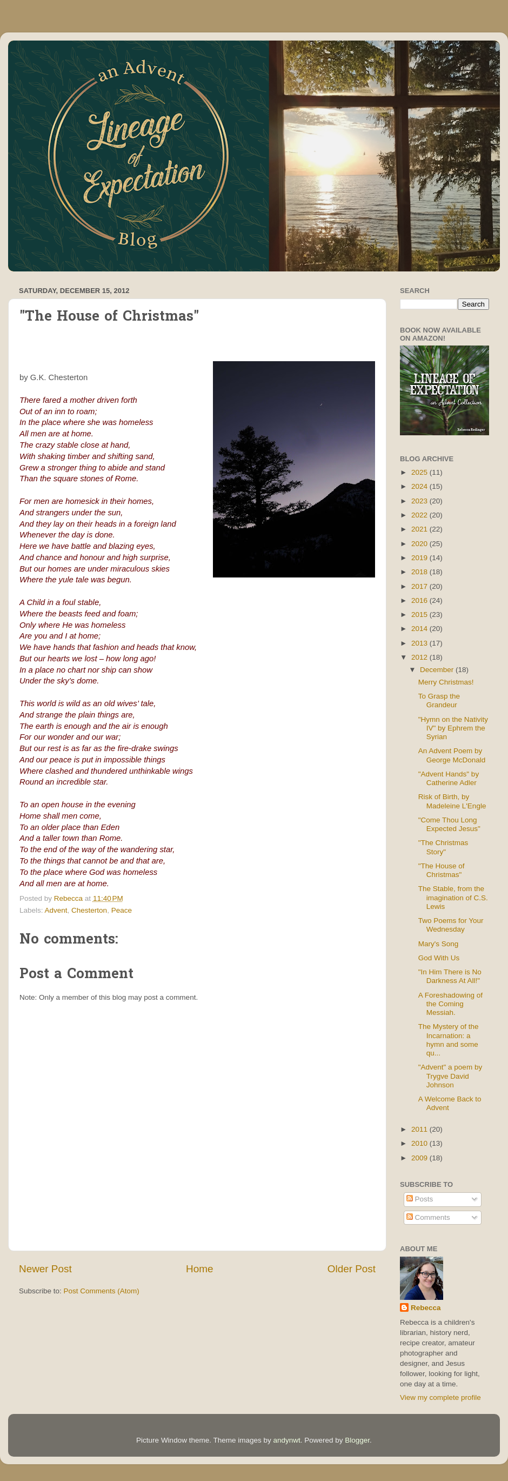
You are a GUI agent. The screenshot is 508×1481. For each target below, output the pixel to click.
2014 (420, 629)
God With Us (439, 958)
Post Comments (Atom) (101, 1291)
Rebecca (426, 1308)
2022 (420, 515)
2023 (420, 501)
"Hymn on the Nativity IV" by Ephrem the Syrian (453, 728)
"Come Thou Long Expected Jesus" (449, 824)
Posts (419, 1199)
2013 (420, 643)
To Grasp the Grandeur (439, 700)
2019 (420, 558)
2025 (420, 472)
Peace (121, 910)
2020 (420, 544)
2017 (420, 586)
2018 (420, 572)
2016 (420, 600)
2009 (420, 1158)
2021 (420, 529)
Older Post (351, 1268)
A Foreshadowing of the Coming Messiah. (450, 1004)
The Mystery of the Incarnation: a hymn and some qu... (448, 1039)
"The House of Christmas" (441, 870)
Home (199, 1268)
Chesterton (89, 910)
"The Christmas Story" (443, 847)
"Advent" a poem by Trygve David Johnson (450, 1075)
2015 (420, 614)
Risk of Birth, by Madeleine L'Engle (452, 801)
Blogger (357, 1440)
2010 (420, 1143)
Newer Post (45, 1268)
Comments (428, 1217)
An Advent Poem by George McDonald (452, 755)
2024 (420, 486)
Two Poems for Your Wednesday (451, 925)
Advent (56, 910)
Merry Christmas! (446, 682)
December (438, 670)
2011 (420, 1129)
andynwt (286, 1440)
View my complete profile (440, 1397)
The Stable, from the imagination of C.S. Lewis (453, 897)
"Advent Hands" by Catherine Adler (448, 778)
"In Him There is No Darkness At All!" (450, 976)
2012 (420, 657)
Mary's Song (438, 944)
